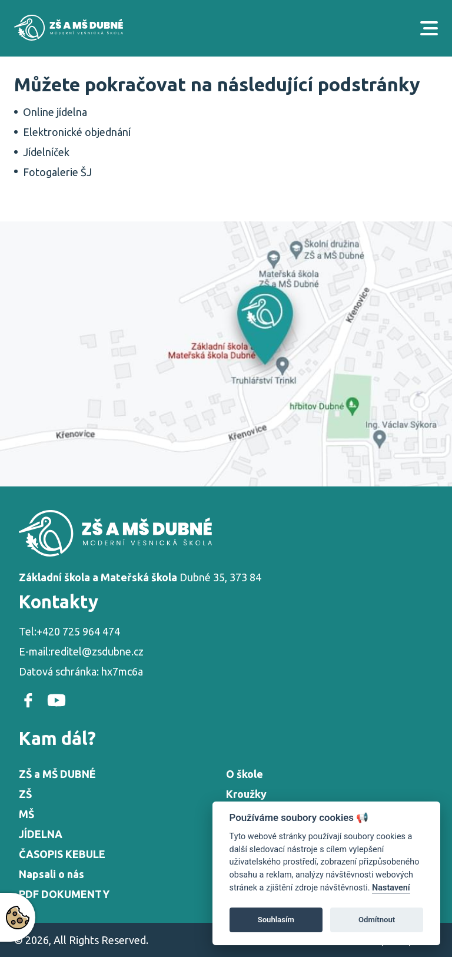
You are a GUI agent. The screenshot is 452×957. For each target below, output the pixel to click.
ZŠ (25, 794)
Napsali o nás (51, 874)
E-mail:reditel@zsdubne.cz (81, 651)
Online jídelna (55, 112)
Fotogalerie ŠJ (57, 172)
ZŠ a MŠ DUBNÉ (57, 774)
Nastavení (391, 888)
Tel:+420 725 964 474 (69, 631)
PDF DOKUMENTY (64, 894)
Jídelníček (46, 152)
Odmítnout (376, 919)
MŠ (26, 814)
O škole (244, 774)
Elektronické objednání (77, 132)
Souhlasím (276, 919)
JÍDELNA (40, 834)
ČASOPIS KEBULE (62, 854)
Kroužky (246, 794)
